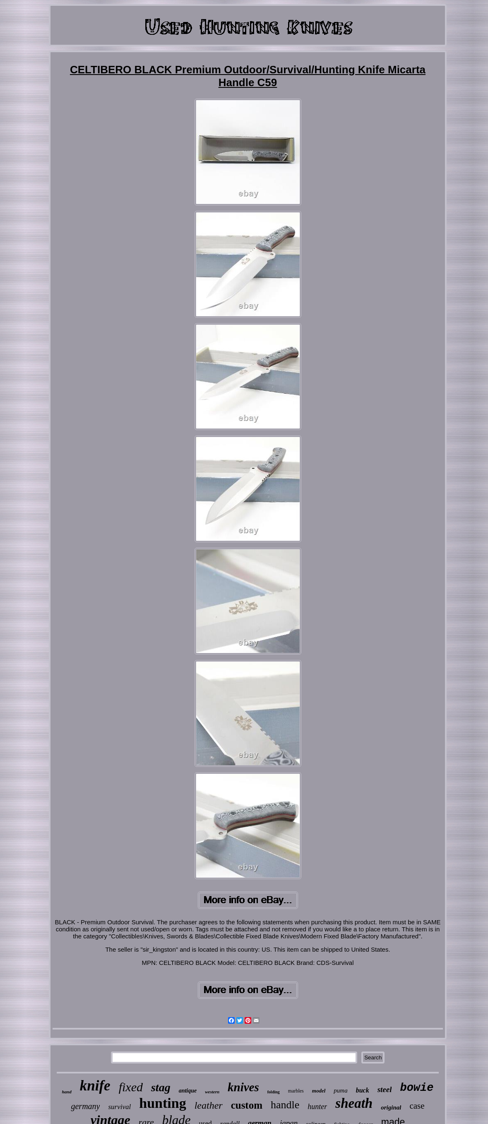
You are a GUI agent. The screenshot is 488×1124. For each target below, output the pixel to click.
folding (273, 1092)
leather (209, 1105)
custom (246, 1105)
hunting (162, 1103)
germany (85, 1106)
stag (161, 1087)
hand (67, 1091)
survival (119, 1107)
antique (188, 1091)
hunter (317, 1106)
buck (362, 1090)
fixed (131, 1087)
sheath (354, 1103)
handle (285, 1105)
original (391, 1107)
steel (384, 1089)
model (319, 1091)
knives (243, 1087)
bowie (416, 1088)
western (212, 1091)
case (416, 1106)
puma (340, 1090)
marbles (296, 1091)
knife (95, 1086)
